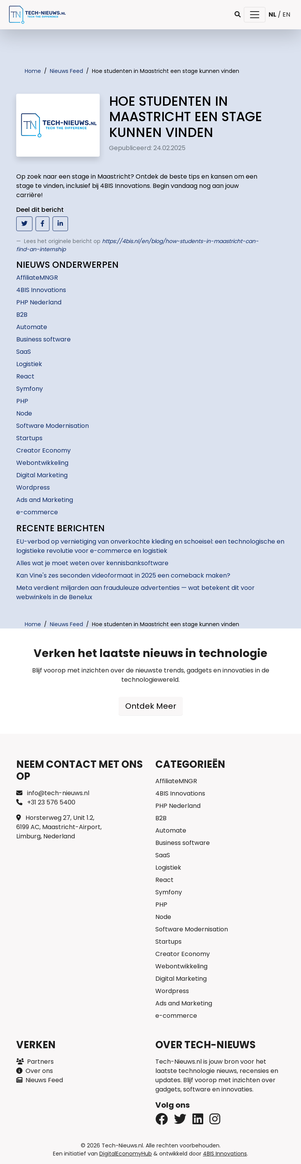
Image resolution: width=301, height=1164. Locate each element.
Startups (29, 438)
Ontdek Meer (150, 706)
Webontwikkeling (42, 462)
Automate (31, 327)
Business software (43, 339)
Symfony (29, 388)
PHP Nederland (38, 302)
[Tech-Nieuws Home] (37, 14)
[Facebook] (180, 1121)
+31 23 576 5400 (45, 802)
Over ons (34, 1070)
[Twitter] (161, 1121)
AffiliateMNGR (37, 277)
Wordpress (33, 487)
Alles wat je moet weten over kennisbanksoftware (92, 563)
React (25, 376)
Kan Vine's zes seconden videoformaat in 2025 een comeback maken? (123, 575)
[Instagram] (214, 1121)
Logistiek (29, 364)
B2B (21, 314)
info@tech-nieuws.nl (52, 793)
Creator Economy (43, 450)
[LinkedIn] (197, 1121)
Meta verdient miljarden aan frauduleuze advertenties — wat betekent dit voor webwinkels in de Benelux (135, 592)
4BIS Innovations (41, 290)
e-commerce (37, 512)
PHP (22, 401)
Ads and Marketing (44, 499)
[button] (237, 14)
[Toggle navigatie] (254, 14)
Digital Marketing (42, 475)
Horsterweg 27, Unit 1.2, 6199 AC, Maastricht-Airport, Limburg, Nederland (59, 827)
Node (24, 413)
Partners (35, 1061)
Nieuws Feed (39, 1080)
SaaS (23, 351)
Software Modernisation (52, 425)
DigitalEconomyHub (125, 1153)
